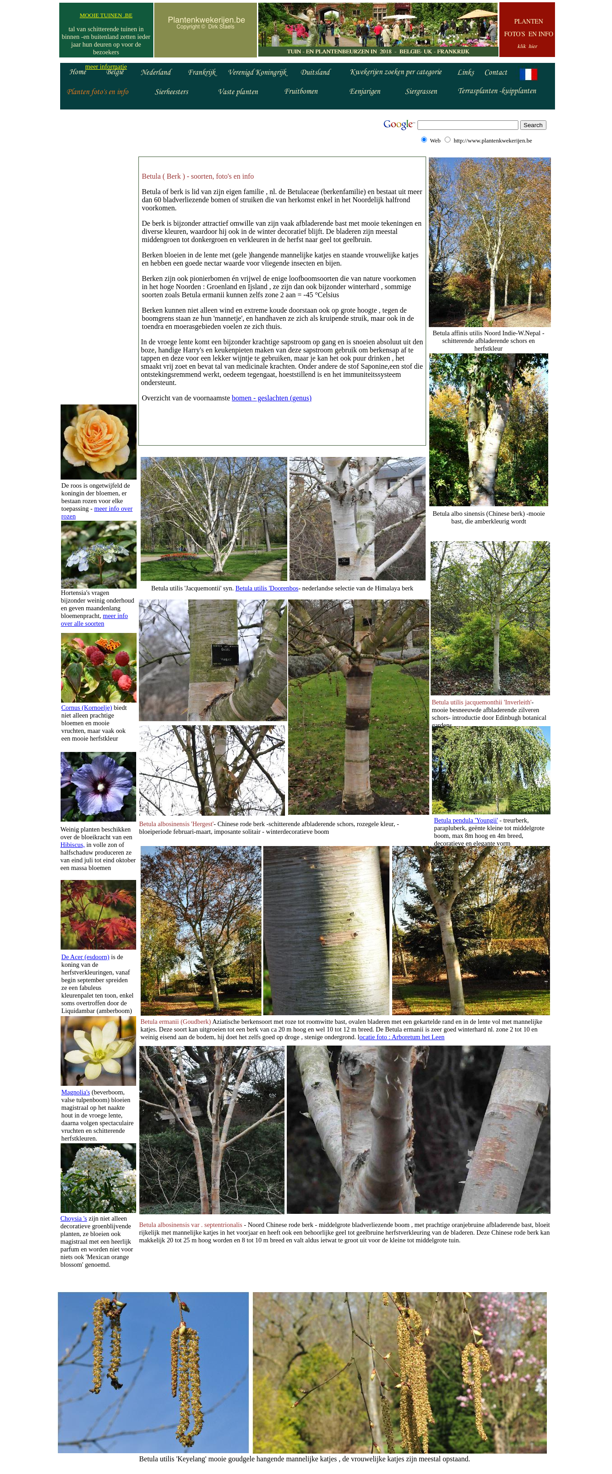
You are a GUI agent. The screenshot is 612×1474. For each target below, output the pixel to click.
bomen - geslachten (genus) (272, 398)
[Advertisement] (98, 257)
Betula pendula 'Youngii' (466, 820)
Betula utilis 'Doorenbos (266, 588)
